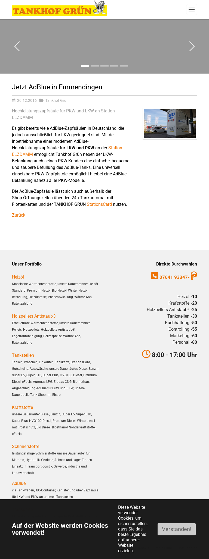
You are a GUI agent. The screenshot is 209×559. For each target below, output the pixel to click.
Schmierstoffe (25, 446)
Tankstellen (23, 355)
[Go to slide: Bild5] (124, 65)
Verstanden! (176, 529)
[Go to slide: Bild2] (95, 65)
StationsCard (99, 204)
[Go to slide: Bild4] (114, 65)
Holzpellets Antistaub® (34, 316)
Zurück (18, 215)
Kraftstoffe (22, 407)
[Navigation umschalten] (191, 9)
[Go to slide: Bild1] (85, 65)
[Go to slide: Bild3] (104, 65)
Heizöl (18, 277)
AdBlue (19, 483)
